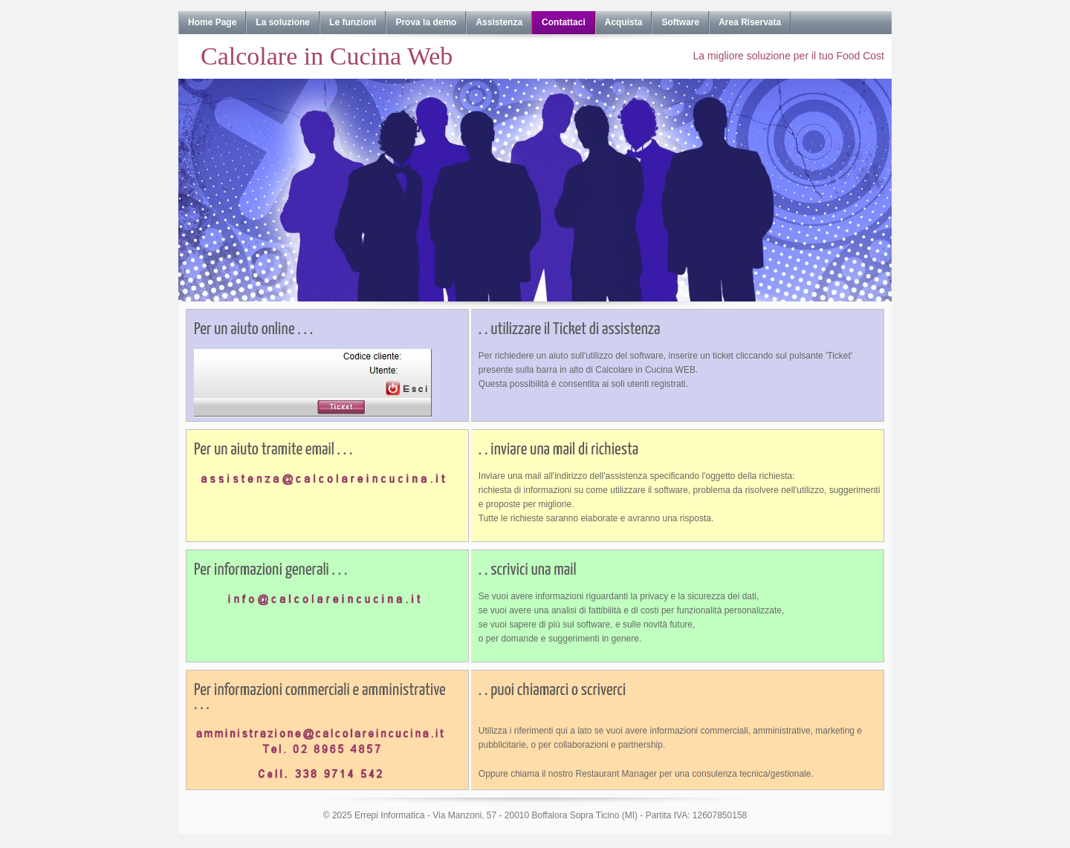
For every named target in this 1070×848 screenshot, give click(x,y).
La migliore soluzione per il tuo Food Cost (788, 56)
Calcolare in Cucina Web (327, 56)
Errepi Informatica (389, 815)
